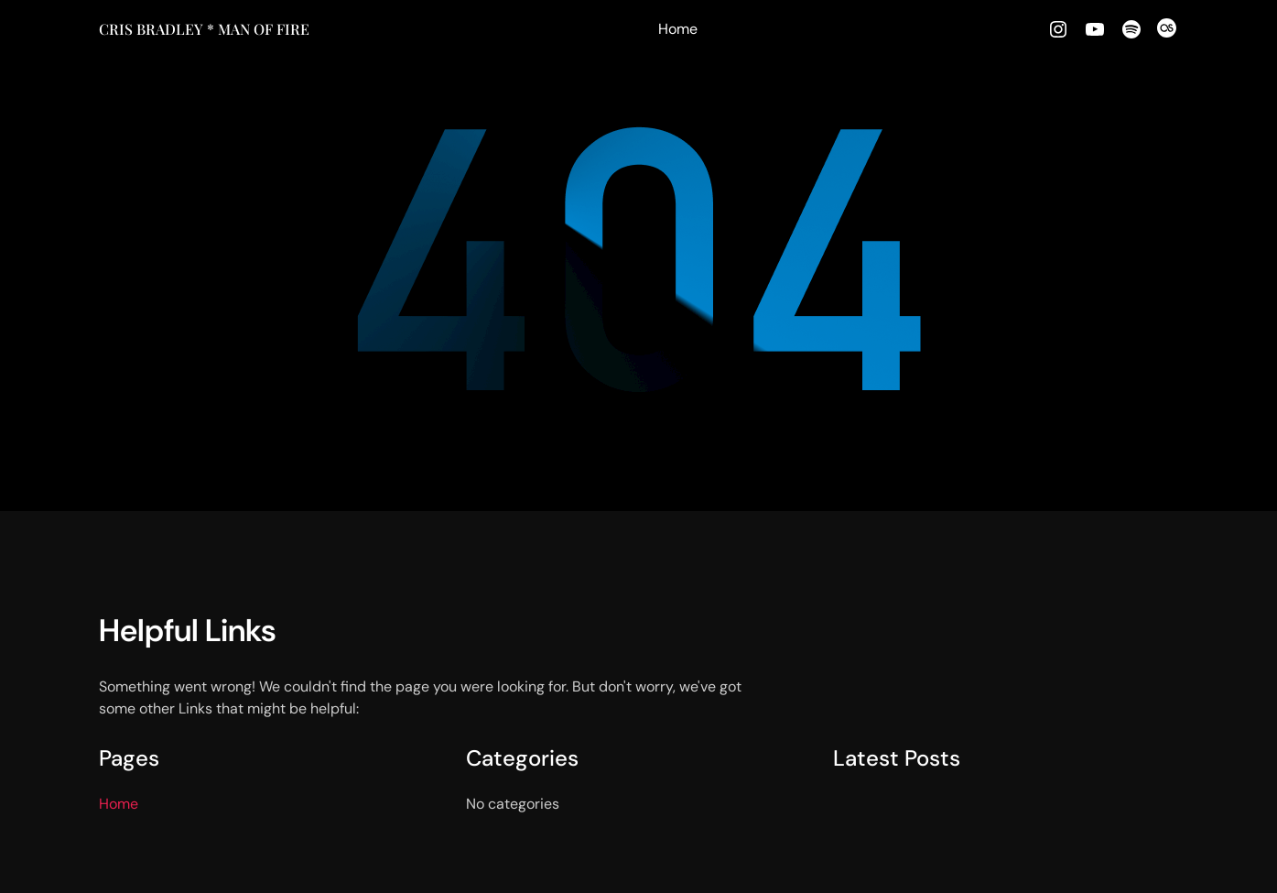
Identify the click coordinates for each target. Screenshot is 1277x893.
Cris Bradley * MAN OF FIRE (204, 28)
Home (678, 28)
